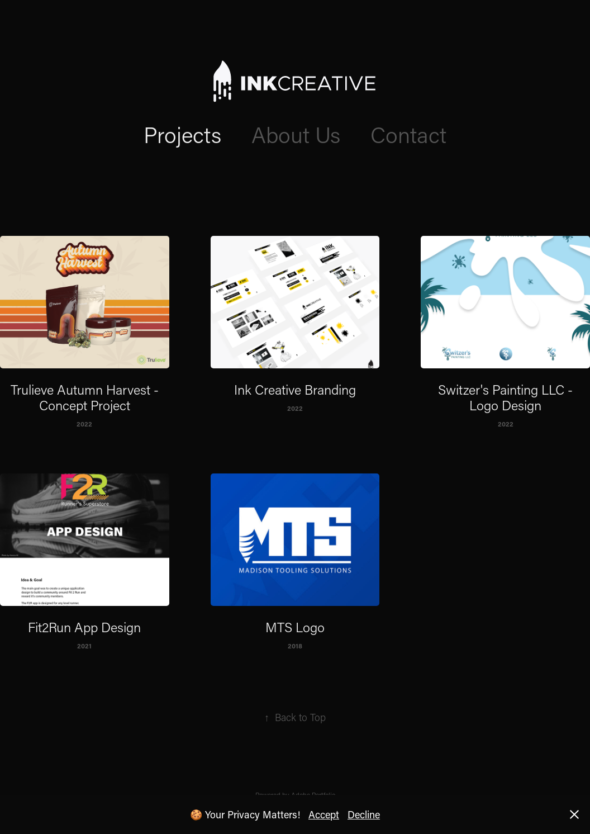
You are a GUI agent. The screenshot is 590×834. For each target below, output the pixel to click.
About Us (295, 134)
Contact (408, 134)
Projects (182, 134)
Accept (323, 814)
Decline (364, 814)
